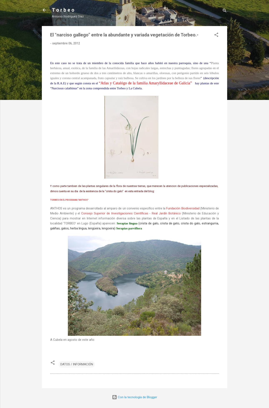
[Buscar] (224, 11)
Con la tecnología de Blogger (134, 397)
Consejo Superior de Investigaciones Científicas (114, 213)
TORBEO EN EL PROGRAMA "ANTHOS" (69, 200)
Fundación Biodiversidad (182, 208)
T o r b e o (63, 10)
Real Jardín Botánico (166, 213)
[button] (216, 35)
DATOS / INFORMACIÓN (76, 364)
